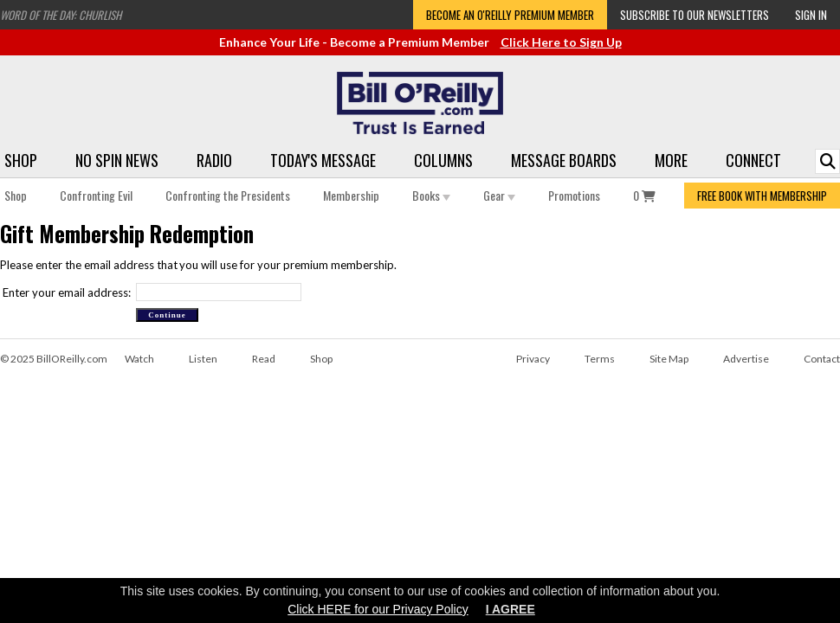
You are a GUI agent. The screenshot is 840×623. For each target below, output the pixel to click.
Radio (214, 160)
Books (431, 195)
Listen (203, 358)
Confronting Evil (96, 195)
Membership (351, 195)
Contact (822, 358)
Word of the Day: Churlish (60, 14)
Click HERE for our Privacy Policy (378, 609)
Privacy (533, 358)
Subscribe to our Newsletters (694, 14)
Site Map (668, 358)
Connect (753, 160)
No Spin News (116, 160)
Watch (139, 358)
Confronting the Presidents (227, 195)
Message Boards (564, 160)
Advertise (746, 358)
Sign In (811, 14)
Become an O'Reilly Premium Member (510, 14)
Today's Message (323, 160)
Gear (499, 195)
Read (263, 358)
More (671, 160)
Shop (20, 160)
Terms (600, 358)
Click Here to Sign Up (561, 42)
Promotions (574, 195)
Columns (443, 160)
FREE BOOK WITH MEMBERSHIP (762, 195)
